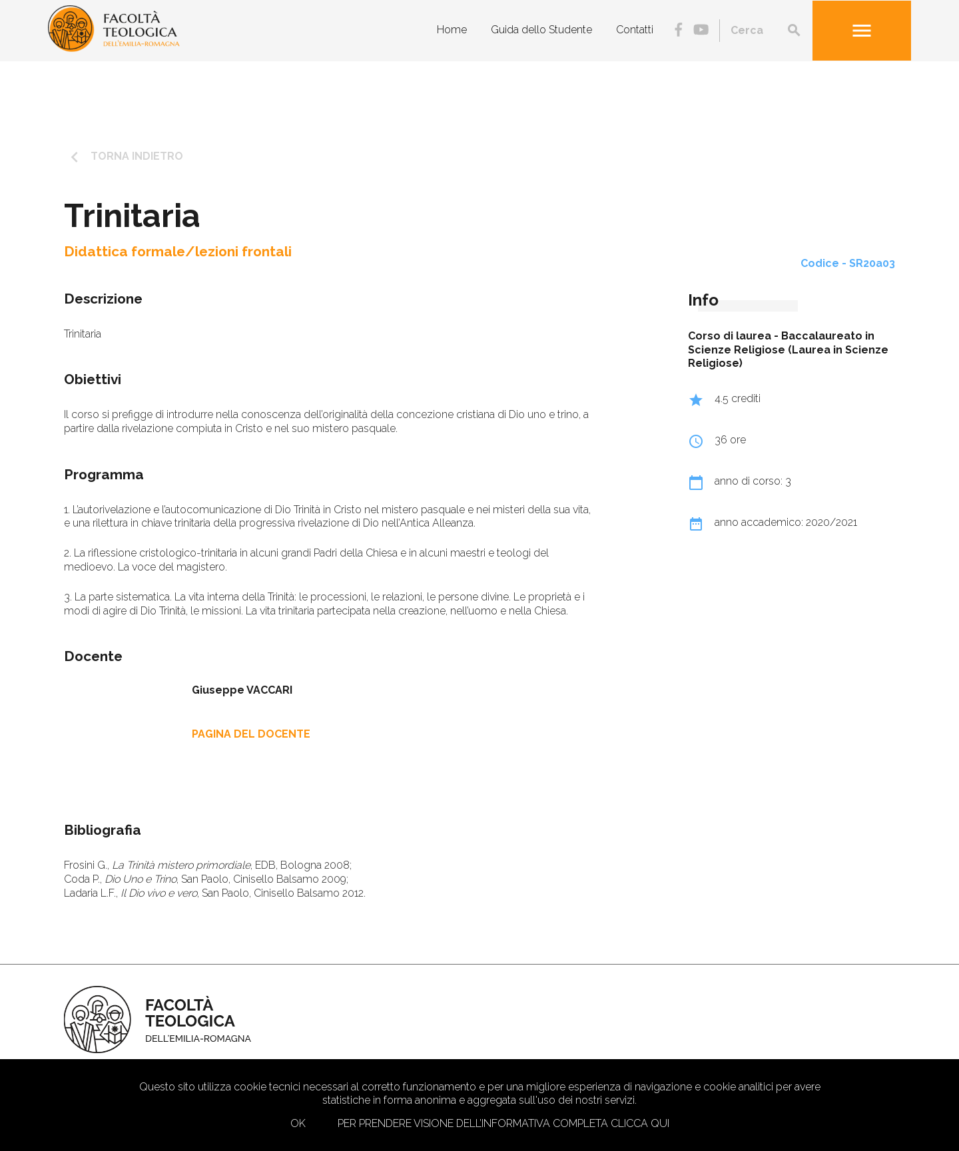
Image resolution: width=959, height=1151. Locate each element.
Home (452, 29)
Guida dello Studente (541, 29)
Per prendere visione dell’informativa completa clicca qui (503, 1123)
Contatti (634, 29)
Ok (298, 1123)
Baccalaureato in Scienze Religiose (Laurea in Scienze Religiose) (788, 350)
